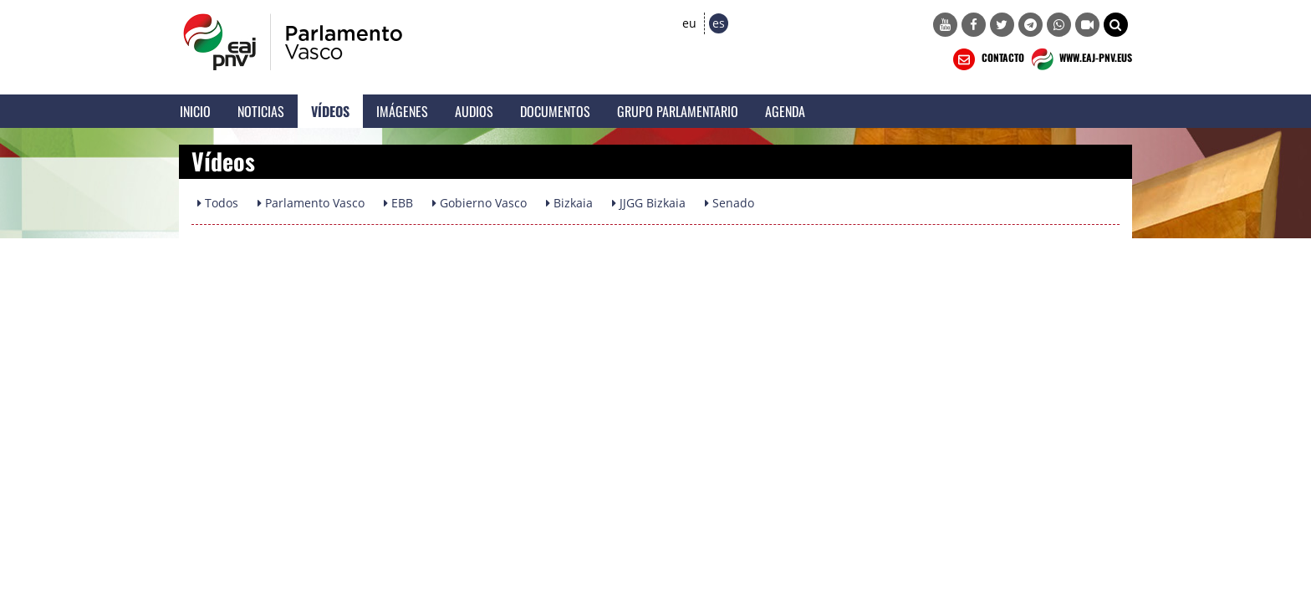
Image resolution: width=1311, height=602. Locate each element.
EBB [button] (398, 203)
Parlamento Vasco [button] (311, 203)
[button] (1116, 25)
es (718, 23)
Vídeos (330, 111)
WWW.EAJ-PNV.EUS (1080, 59)
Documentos (555, 111)
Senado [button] (729, 203)
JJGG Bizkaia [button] (649, 203)
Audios (474, 111)
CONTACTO (987, 59)
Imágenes (402, 111)
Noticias (260, 111)
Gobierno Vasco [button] (479, 203)
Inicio (195, 111)
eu (689, 23)
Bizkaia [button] (569, 203)
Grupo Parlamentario (677, 111)
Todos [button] (217, 203)
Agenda (785, 111)
